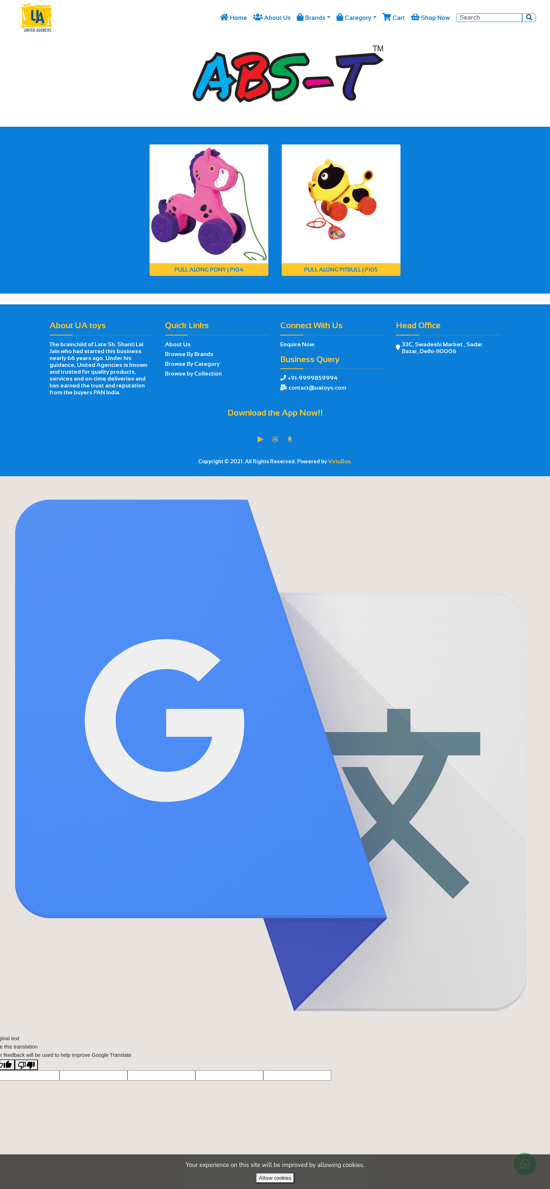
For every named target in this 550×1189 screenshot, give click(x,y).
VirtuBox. (340, 461)
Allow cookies (275, 1177)
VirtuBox (293, 484)
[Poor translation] (26, 1081)
